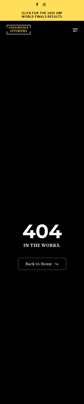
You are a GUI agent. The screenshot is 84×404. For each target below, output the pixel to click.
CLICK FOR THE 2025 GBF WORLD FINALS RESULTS (42, 15)
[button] (75, 30)
